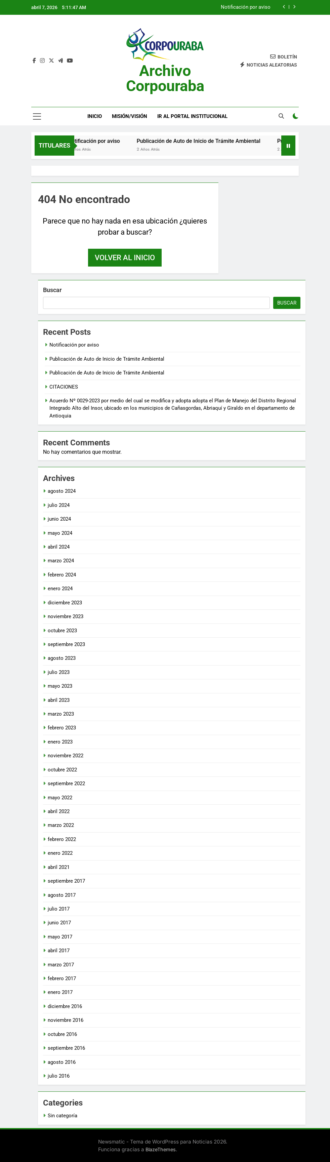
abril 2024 (59, 547)
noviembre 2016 (65, 1020)
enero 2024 (60, 589)
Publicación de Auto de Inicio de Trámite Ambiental (208, 141)
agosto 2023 (62, 658)
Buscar (52, 289)
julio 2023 (59, 672)
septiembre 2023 (66, 644)
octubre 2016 (62, 1034)
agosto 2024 (62, 491)
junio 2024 (59, 519)
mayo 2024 (60, 533)
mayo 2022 (60, 798)
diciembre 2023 (65, 603)
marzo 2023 (61, 714)
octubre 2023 (62, 631)
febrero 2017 (62, 978)
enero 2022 (60, 853)
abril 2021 (59, 867)
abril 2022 (59, 811)
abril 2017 (59, 951)
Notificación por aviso (246, 7)
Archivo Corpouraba (165, 78)
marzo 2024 (61, 561)
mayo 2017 (60, 937)
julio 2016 (59, 1076)
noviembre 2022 (65, 756)
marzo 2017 (61, 965)
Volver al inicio (125, 257)
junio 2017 (59, 923)
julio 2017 (59, 909)
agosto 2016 (62, 1062)
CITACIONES (63, 387)
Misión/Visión (129, 116)
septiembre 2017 (66, 881)
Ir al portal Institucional (192, 116)
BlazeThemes (161, 1149)
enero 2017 (60, 992)
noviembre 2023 (65, 616)
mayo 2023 (60, 686)
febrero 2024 (62, 575)
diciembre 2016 (65, 1006)
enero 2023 (60, 742)
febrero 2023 (62, 728)
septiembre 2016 (66, 1048)
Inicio (94, 116)
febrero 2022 (62, 839)
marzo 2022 (61, 825)
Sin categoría (62, 1116)
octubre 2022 (62, 770)
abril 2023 (59, 700)
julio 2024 (59, 505)
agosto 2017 (62, 895)
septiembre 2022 (66, 783)
